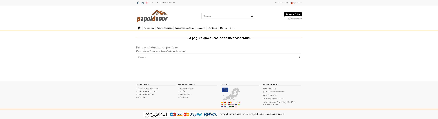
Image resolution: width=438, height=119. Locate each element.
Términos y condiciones (148, 88)
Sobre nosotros (186, 88)
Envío (182, 91)
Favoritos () (281, 3)
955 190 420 (271, 95)
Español (296, 3)
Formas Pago (185, 94)
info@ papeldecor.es (275, 98)
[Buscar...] (252, 16)
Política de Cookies (146, 94)
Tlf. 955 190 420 (168, 3)
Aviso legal (142, 97)
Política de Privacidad (147, 91)
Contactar (156, 3)
